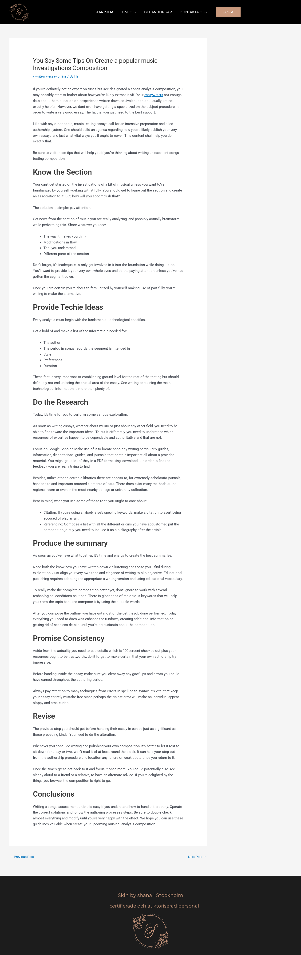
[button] (224, 12)
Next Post (196, 857)
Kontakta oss (191, 12)
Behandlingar (157, 12)
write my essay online (52, 76)
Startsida (106, 12)
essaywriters (154, 95)
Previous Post (23, 857)
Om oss (130, 12)
